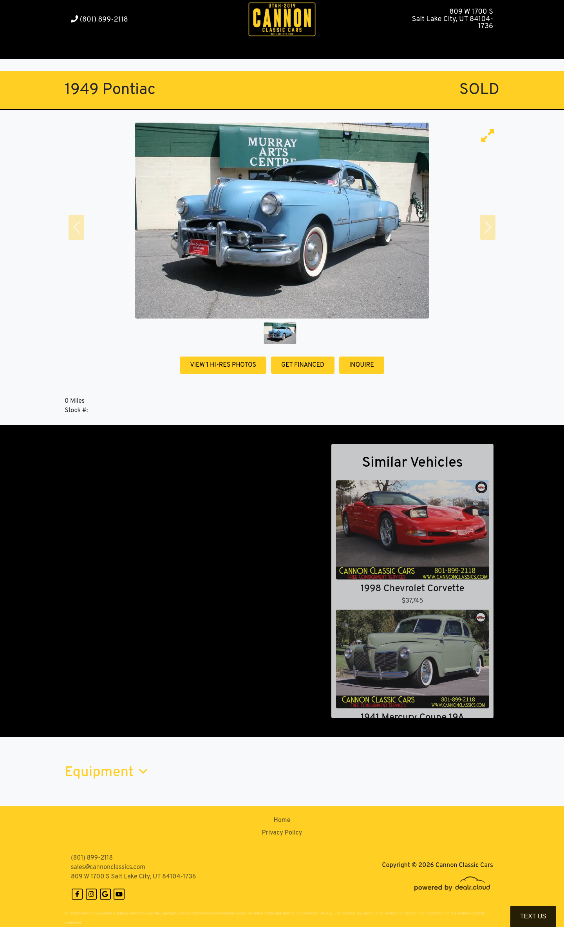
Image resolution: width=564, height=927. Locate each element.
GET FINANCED (302, 365)
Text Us (533, 916)
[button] (164, 49)
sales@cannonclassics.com (108, 867)
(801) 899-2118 (99, 19)
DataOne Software (191, 913)
